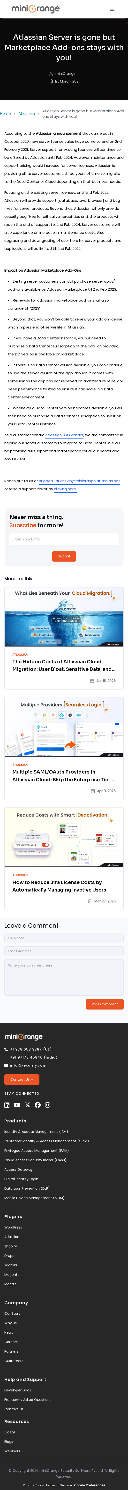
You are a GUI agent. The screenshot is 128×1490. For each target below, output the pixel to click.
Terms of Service (59, 1485)
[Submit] (64, 556)
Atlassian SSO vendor (64, 435)
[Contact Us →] (21, 1079)
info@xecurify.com (28, 1065)
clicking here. (65, 488)
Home (5, 113)
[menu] (112, 9)
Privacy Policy (33, 1485)
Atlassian (26, 113)
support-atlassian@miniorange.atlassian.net (79, 480)
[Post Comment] (105, 1004)
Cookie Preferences (89, 1485)
